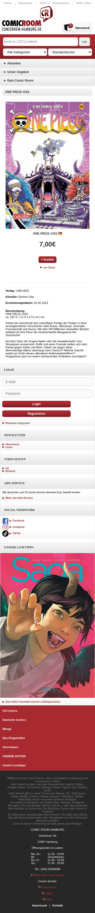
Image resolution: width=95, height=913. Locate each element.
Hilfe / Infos (83, 3)
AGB (43, 3)
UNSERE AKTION (14, 756)
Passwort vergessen (17, 423)
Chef (47, 899)
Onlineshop (47, 887)
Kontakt (57, 905)
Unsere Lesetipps (14, 765)
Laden (47, 893)
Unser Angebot (18, 72)
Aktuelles (14, 63)
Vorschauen (10, 747)
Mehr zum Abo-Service (17, 498)
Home (8, 3)
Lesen (9, 447)
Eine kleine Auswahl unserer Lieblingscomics (31, 701)
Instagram (13, 527)
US (7, 468)
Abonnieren (12, 444)
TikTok (11, 533)
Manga (7, 728)
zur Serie (47, 267)
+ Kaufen (47, 259)
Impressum (39, 905)
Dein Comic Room (20, 80)
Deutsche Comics (14, 719)
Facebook (13, 520)
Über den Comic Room (47, 875)
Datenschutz (61, 3)
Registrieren (36, 413)
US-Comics (10, 710)
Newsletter (25, 3)
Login (36, 404)
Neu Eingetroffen (14, 737)
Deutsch (10, 471)
